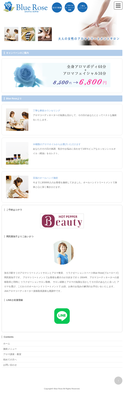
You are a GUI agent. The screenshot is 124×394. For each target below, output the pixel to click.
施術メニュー (10, 349)
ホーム (6, 343)
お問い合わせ (10, 365)
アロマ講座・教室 (12, 354)
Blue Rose (58, 389)
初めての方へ (10, 359)
